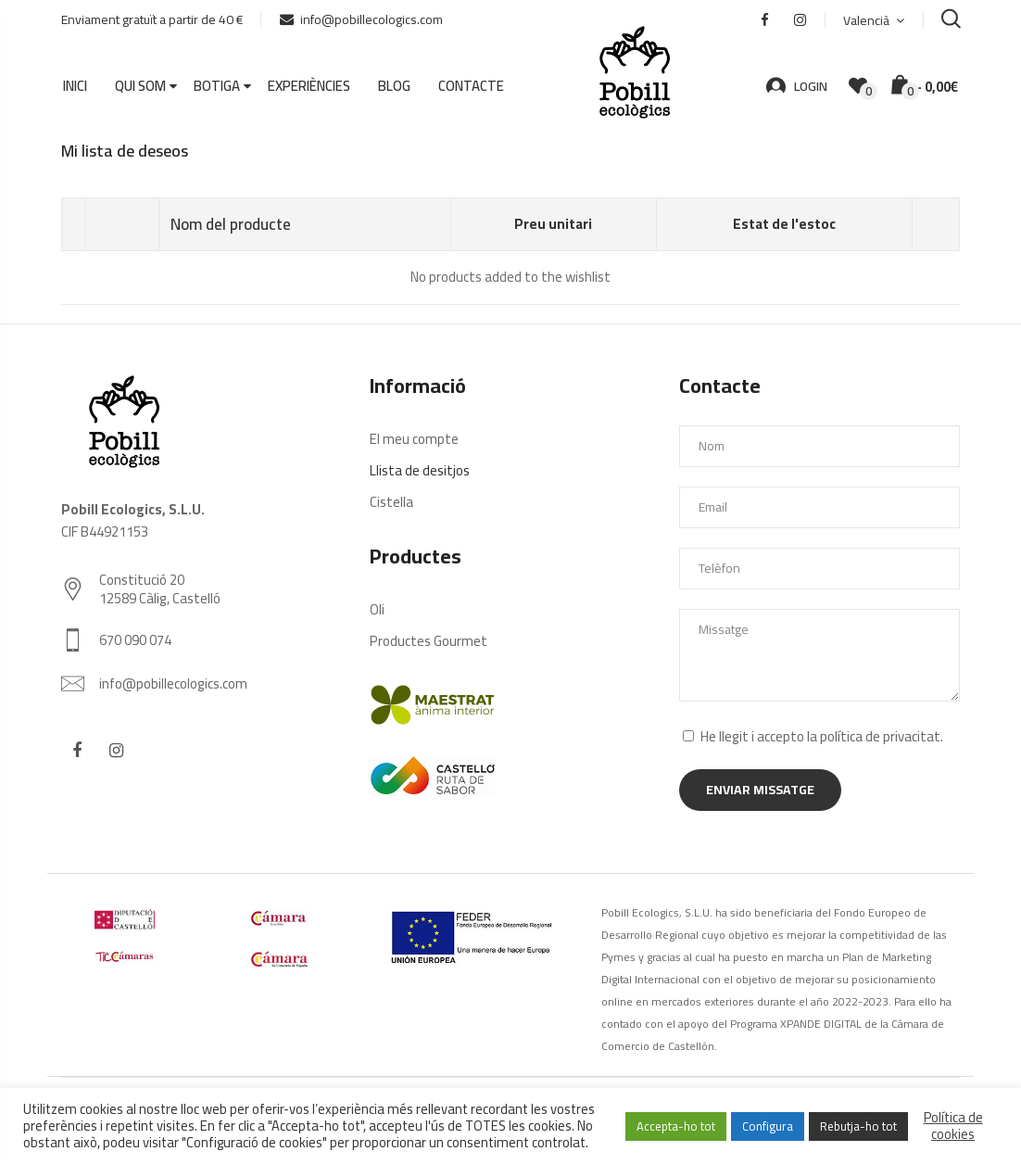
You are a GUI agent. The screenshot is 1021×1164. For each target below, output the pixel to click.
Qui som (140, 86)
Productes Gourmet (428, 639)
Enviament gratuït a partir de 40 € (152, 19)
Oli (377, 608)
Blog (394, 86)
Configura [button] (767, 1126)
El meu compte (414, 437)
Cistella (391, 500)
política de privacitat (880, 735)
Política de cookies (953, 1126)
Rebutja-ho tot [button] (858, 1126)
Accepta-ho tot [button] (676, 1126)
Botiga (217, 86)
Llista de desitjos (420, 469)
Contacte (471, 86)
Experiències (309, 86)
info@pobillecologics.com (361, 19)
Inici (75, 86)
